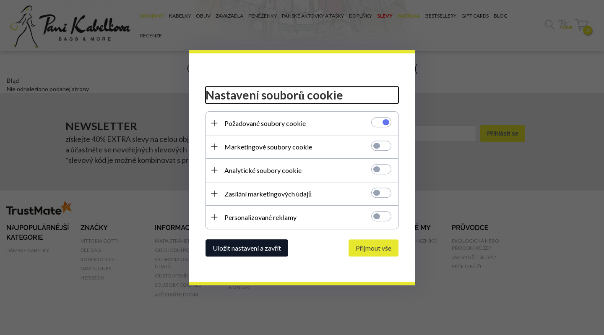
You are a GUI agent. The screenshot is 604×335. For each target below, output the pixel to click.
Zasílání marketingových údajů (268, 194)
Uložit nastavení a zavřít (247, 248)
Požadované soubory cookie (265, 123)
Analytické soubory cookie (263, 170)
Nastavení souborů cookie (274, 95)
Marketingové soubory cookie (268, 147)
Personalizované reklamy (260, 217)
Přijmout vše (373, 248)
